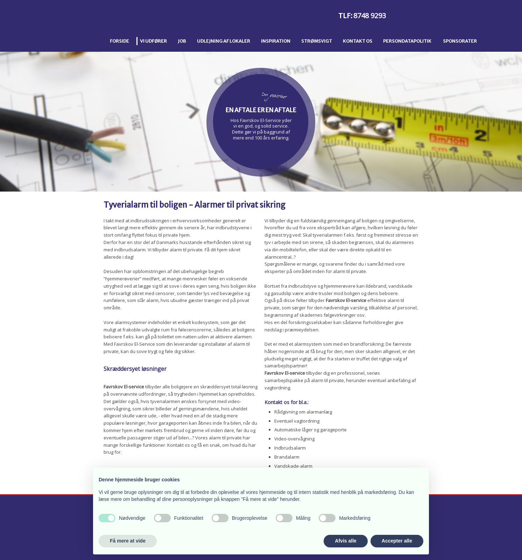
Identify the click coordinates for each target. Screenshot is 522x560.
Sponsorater (460, 41)
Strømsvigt (316, 41)
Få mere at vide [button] (128, 541)
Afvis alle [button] (345, 541)
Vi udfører (153, 41)
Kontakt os (357, 41)
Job (182, 41)
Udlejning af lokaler (223, 41)
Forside (119, 41)
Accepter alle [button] (397, 541)
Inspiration (275, 41)
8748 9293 (369, 15)
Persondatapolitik (407, 41)
